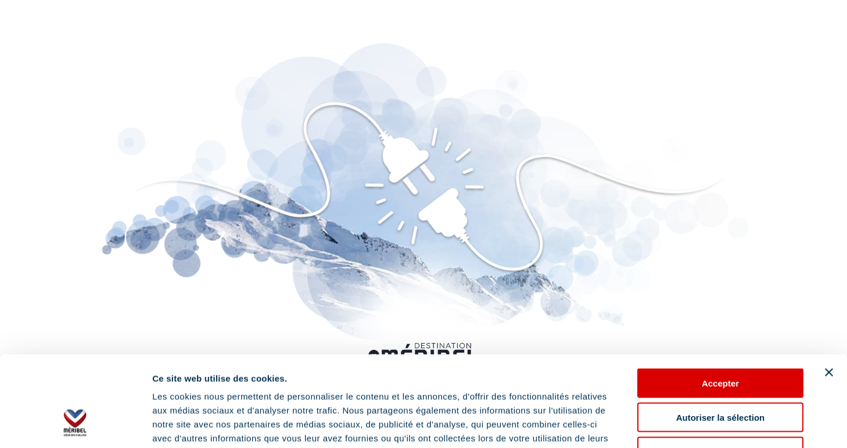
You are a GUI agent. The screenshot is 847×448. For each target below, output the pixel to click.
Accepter (720, 305)
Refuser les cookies (721, 374)
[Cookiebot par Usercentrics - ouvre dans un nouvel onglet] (75, 425)
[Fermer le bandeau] (829, 295)
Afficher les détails (640, 425)
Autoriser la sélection (720, 340)
